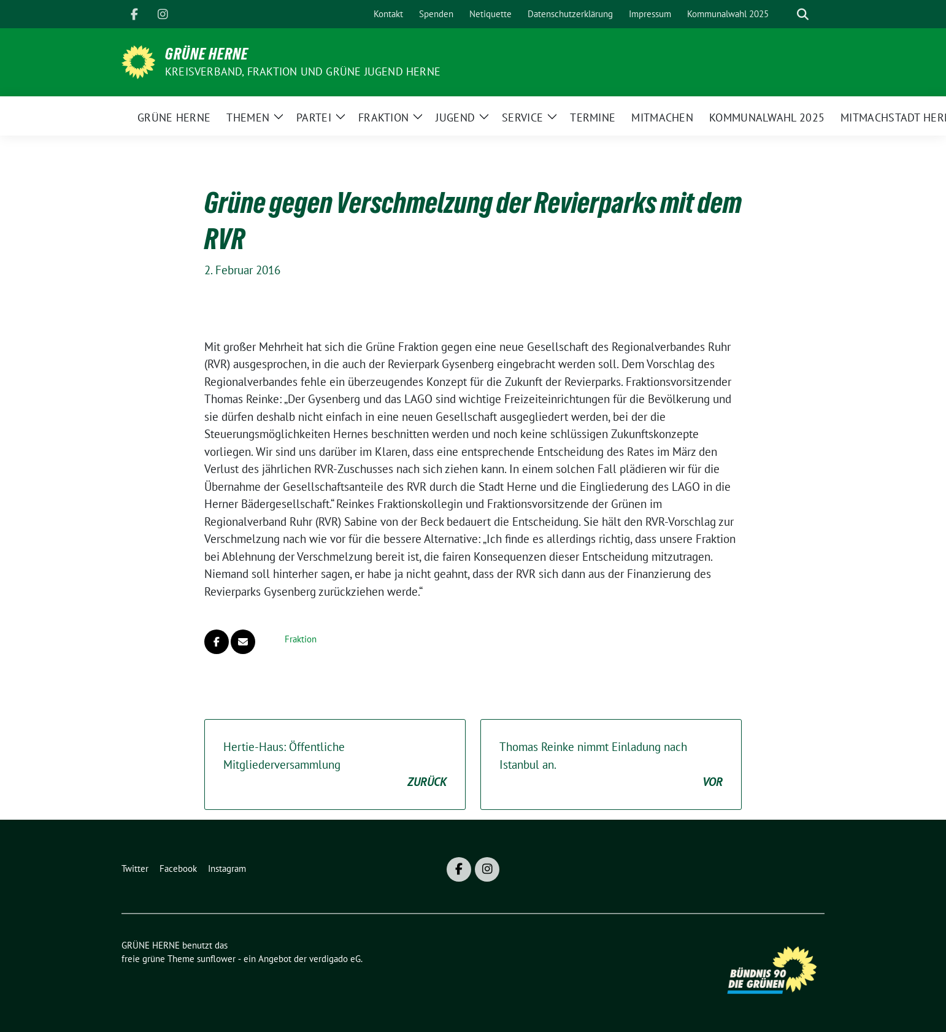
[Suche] (785, 14)
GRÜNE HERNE (206, 54)
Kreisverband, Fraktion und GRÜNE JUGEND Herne (302, 71)
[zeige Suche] (803, 14)
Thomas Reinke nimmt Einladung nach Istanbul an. (611, 765)
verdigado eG (335, 959)
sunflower (216, 959)
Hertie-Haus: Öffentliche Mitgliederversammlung (335, 765)
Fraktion (301, 639)
